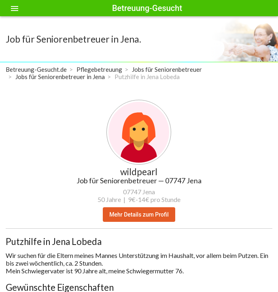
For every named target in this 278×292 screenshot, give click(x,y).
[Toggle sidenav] (14, 8)
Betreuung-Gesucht (147, 8)
